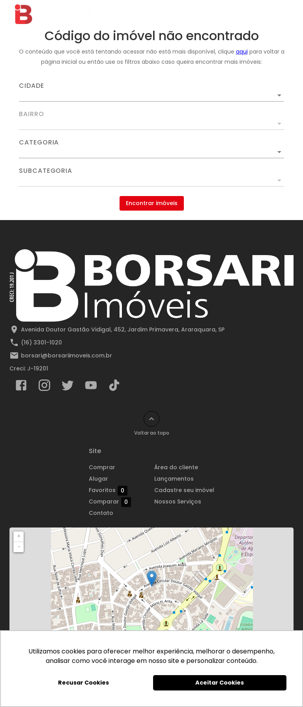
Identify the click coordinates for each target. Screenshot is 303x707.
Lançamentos (174, 479)
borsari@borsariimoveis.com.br (66, 355)
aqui (242, 52)
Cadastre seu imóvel (184, 490)
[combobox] (151, 92)
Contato (101, 513)
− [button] (19, 547)
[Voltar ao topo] (151, 419)
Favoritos (108, 490)
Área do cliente (176, 467)
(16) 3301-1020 (41, 342)
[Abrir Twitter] (68, 387)
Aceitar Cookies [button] (219, 683)
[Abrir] (279, 95)
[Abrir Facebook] (21, 387)
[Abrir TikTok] (114, 387)
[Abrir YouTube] (91, 387)
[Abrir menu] (277, 14)
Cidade (31, 86)
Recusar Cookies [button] (83, 683)
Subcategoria (45, 171)
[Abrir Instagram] (44, 387)
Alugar (98, 479)
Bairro (31, 114)
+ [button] (19, 536)
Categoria (39, 142)
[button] (151, 152)
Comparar (110, 502)
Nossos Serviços (177, 501)
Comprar (102, 467)
